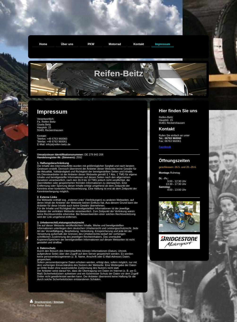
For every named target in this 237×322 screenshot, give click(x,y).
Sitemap (58, 302)
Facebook (165, 146)
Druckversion (41, 302)
